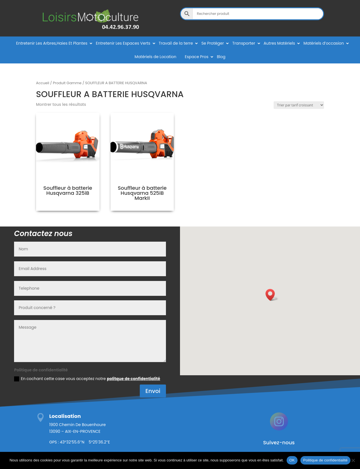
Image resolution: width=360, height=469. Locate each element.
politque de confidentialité (133, 378)
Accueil (42, 83)
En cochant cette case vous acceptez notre (87, 378)
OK (292, 460)
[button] (272, 295)
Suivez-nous (278, 442)
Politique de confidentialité (325, 460)
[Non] (353, 460)
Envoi (152, 391)
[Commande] (299, 105)
